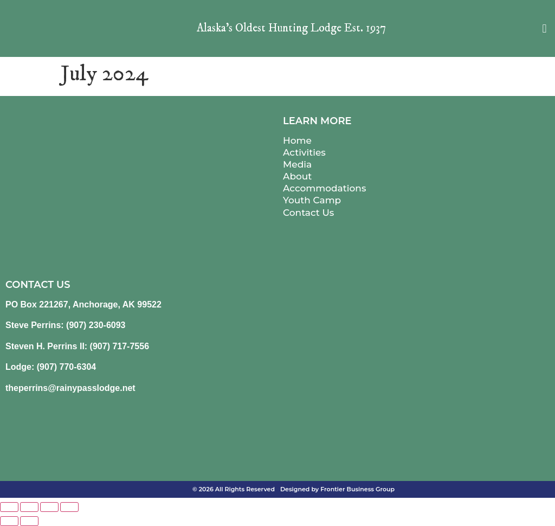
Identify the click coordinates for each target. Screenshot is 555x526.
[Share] (49, 507)
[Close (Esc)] (69, 507)
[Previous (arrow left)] (9, 521)
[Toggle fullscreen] (29, 507)
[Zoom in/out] (9, 507)
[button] (544, 28)
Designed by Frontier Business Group (337, 489)
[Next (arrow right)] (29, 521)
